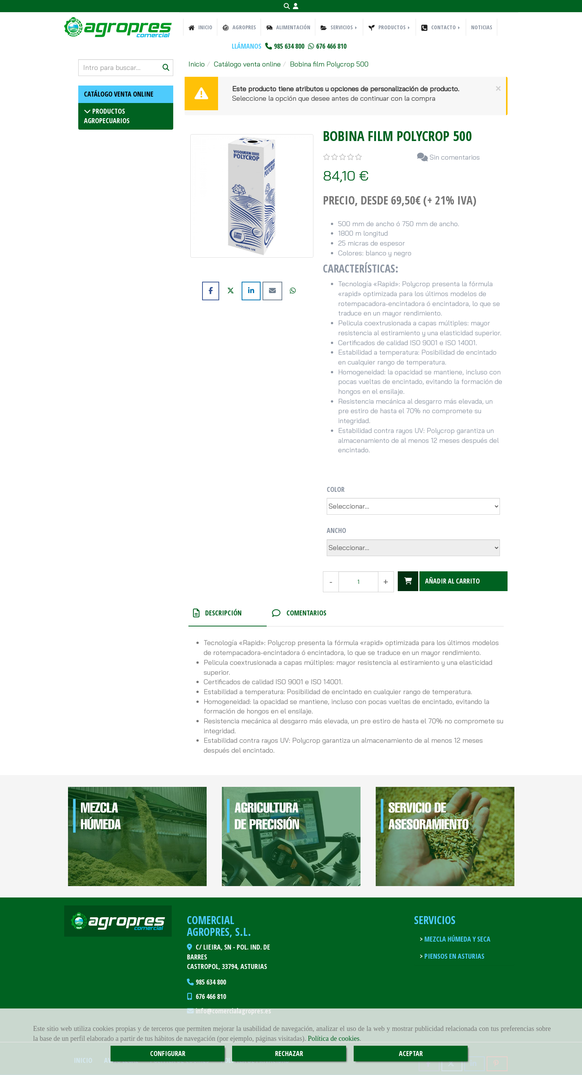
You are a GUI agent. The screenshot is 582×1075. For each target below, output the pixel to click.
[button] (295, 6)
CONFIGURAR (167, 1053)
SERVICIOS (339, 27)
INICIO (200, 27)
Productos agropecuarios (107, 115)
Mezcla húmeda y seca (456, 938)
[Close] (498, 88)
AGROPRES (239, 27)
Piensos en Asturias (453, 956)
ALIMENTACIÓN (288, 27)
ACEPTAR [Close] (411, 1053)
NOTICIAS (481, 27)
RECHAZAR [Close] (289, 1053)
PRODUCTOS (389, 27)
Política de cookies (333, 1038)
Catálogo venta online (118, 93)
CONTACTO (441, 27)
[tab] (227, 613)
